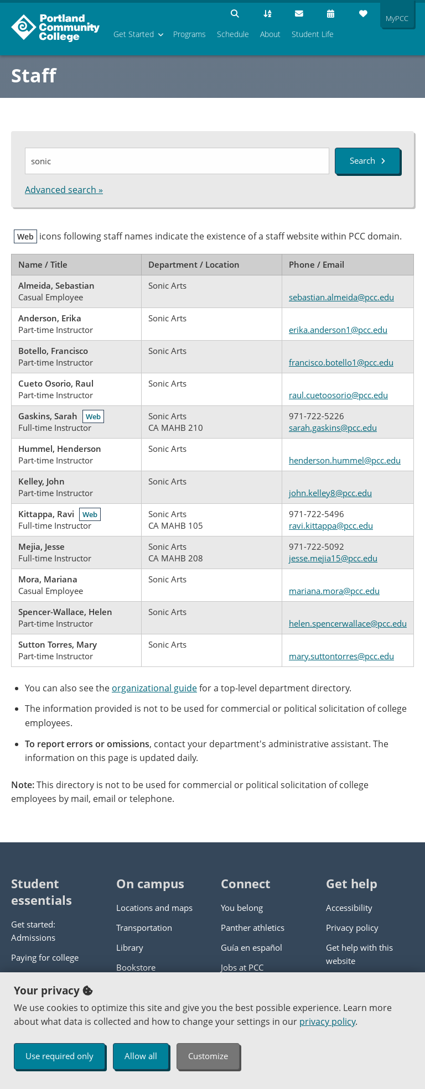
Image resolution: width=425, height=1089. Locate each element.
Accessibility (349, 907)
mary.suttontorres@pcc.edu (341, 655)
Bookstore (136, 967)
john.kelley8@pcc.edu (330, 492)
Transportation (144, 927)
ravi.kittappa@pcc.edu (331, 525)
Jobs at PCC (242, 967)
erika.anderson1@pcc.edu (338, 329)
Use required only (59, 1055)
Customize (208, 1055)
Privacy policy (352, 927)
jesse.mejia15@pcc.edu (333, 558)
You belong (242, 907)
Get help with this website (359, 954)
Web (93, 416)
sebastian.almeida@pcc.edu (341, 297)
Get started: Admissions (33, 931)
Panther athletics (252, 927)
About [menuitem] (270, 34)
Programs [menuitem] (189, 34)
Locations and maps (154, 907)
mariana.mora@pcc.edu (334, 590)
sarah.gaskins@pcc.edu (333, 427)
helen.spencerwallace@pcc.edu (348, 623)
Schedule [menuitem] (233, 34)
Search (367, 160)
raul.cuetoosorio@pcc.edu (338, 394)
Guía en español (251, 947)
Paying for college (45, 957)
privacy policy (327, 1021)
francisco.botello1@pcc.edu (341, 362)
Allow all (141, 1055)
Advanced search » (64, 190)
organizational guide (154, 688)
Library (129, 947)
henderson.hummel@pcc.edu (345, 460)
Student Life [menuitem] (313, 34)
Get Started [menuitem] (133, 34)
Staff (33, 75)
